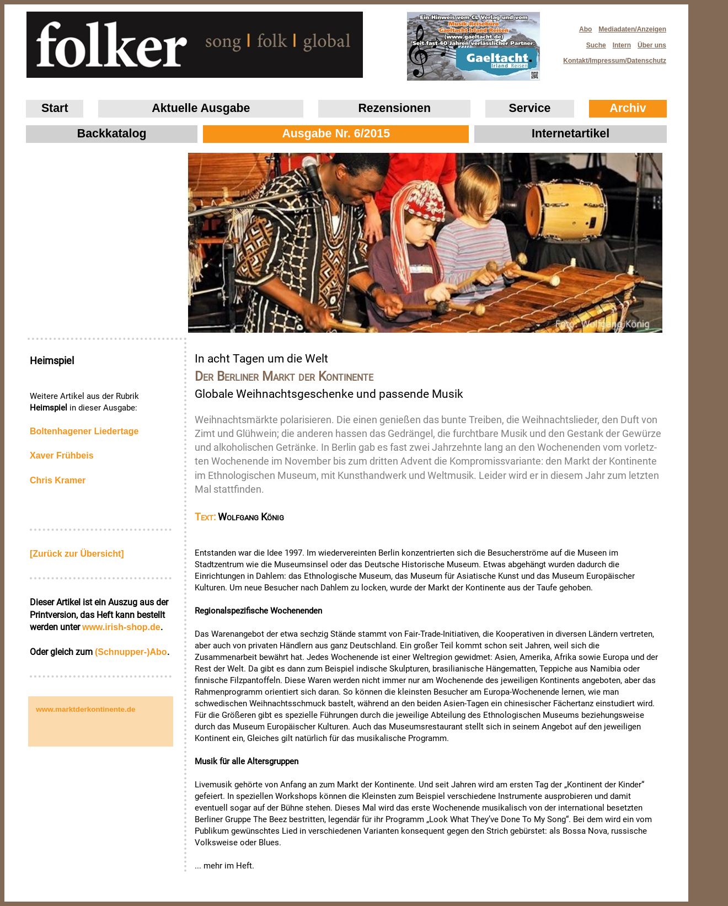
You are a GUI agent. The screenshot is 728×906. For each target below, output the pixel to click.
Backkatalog (112, 133)
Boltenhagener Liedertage (84, 431)
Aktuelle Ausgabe (201, 108)
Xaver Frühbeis (62, 455)
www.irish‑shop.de (121, 627)
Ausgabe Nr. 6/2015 (336, 133)
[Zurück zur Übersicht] (77, 553)
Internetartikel (570, 133)
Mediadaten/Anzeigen (632, 29)
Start (54, 108)
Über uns (652, 45)
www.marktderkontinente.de (85, 709)
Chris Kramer (57, 480)
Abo (585, 29)
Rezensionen (394, 108)
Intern (622, 45)
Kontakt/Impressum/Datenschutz (611, 58)
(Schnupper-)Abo (131, 652)
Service (530, 108)
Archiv (627, 108)
